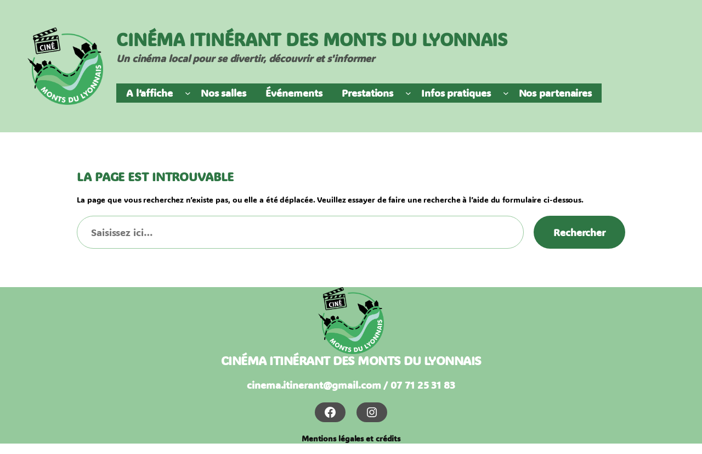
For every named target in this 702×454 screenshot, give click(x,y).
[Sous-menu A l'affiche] (188, 93)
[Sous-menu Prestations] (408, 93)
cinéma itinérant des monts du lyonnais (351, 360)
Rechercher (579, 232)
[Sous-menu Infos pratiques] (506, 93)
